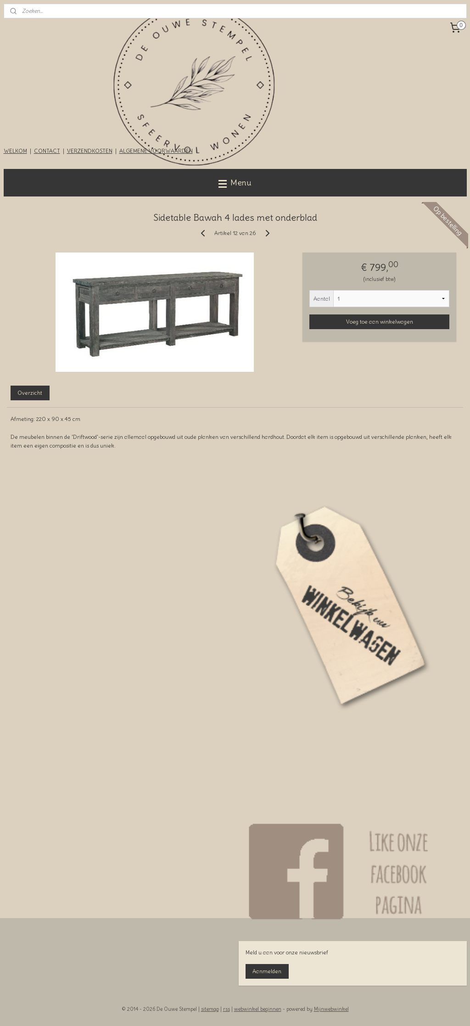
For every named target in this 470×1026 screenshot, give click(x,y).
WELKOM (15, 150)
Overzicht (29, 392)
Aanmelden (266, 971)
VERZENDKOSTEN (89, 150)
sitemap (210, 1009)
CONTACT (47, 150)
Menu (235, 182)
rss (226, 1009)
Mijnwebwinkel (331, 1009)
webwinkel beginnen (257, 1009)
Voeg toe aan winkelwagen (379, 321)
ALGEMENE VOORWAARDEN (156, 150)
